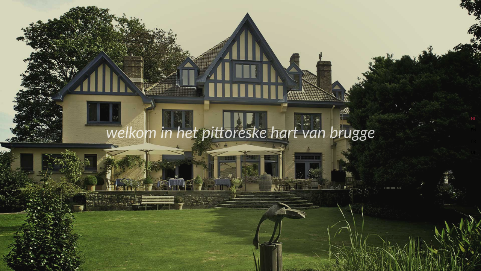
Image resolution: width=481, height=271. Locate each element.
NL (473, 118)
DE (473, 152)
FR (473, 141)
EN (473, 129)
